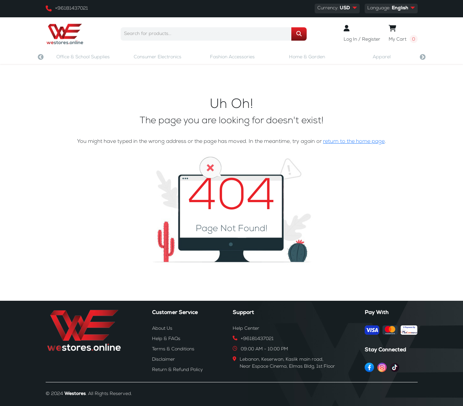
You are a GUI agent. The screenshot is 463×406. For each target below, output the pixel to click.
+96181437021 (71, 8)
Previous (40, 57)
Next (422, 57)
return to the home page (354, 142)
